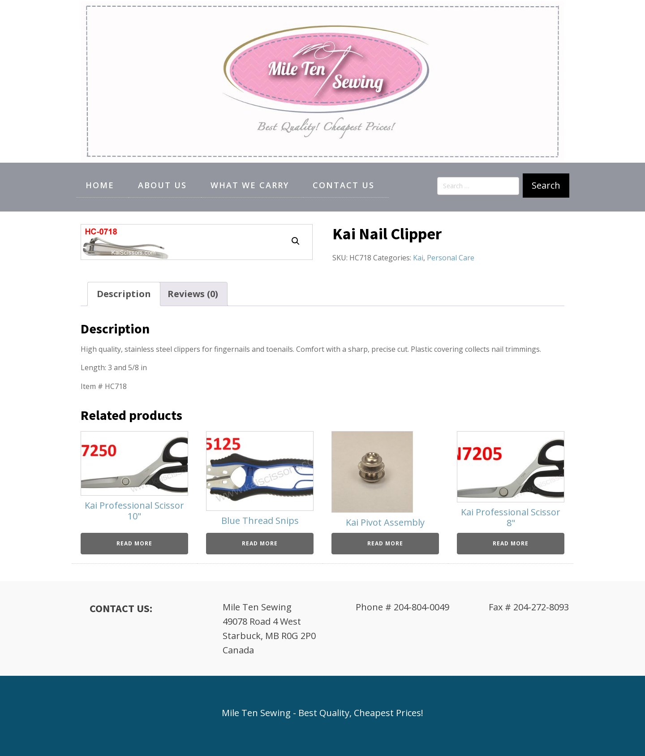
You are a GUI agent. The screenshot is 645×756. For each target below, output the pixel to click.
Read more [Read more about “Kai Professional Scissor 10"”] (134, 543)
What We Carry (250, 185)
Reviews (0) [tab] (193, 294)
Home (100, 185)
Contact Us (343, 185)
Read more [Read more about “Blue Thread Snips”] (260, 543)
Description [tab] (124, 294)
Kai (418, 258)
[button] (296, 241)
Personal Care (450, 258)
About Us (162, 185)
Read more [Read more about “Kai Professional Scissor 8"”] (511, 543)
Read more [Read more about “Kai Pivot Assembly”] (385, 543)
